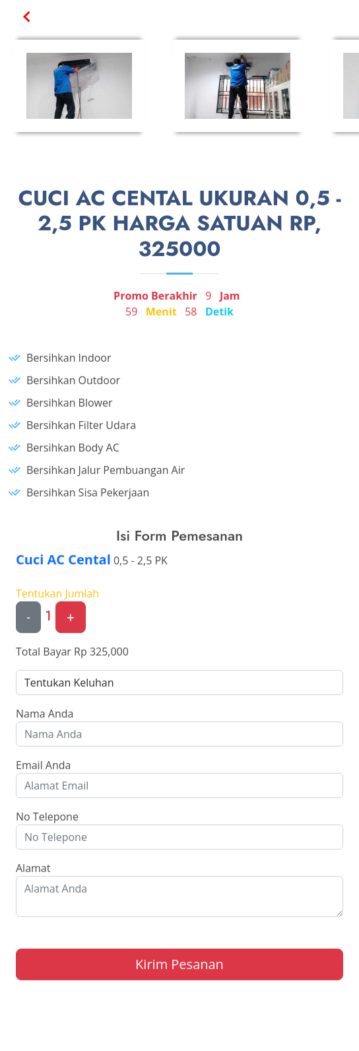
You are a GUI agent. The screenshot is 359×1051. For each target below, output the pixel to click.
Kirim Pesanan (179, 969)
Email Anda (43, 770)
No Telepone (47, 821)
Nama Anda (44, 718)
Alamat (33, 872)
